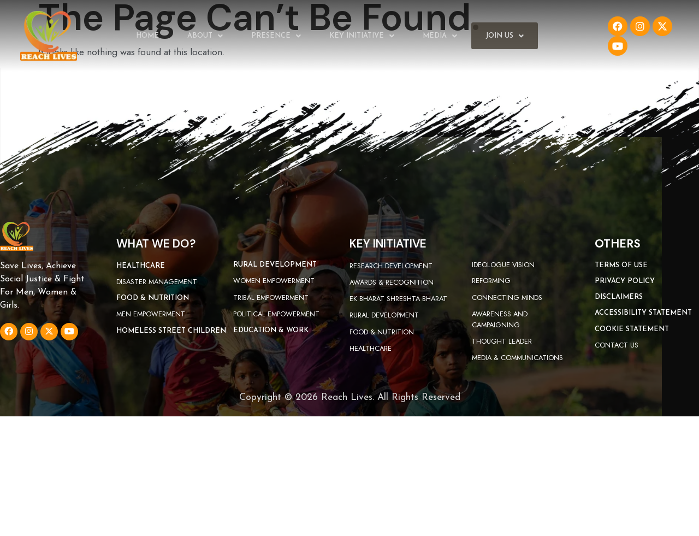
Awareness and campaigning (500, 319)
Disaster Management (156, 281)
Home (147, 35)
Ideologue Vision (503, 265)
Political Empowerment (276, 314)
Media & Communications (517, 357)
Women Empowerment (274, 280)
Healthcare (371, 348)
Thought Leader (502, 341)
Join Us (504, 36)
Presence (276, 36)
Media (440, 36)
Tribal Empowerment (271, 297)
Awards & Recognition (392, 282)
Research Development (391, 266)
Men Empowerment (150, 314)
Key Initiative (361, 36)
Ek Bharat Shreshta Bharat (398, 298)
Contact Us (616, 345)
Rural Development (384, 315)
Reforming (491, 280)
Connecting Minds (507, 297)
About (205, 36)
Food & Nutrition (382, 332)
